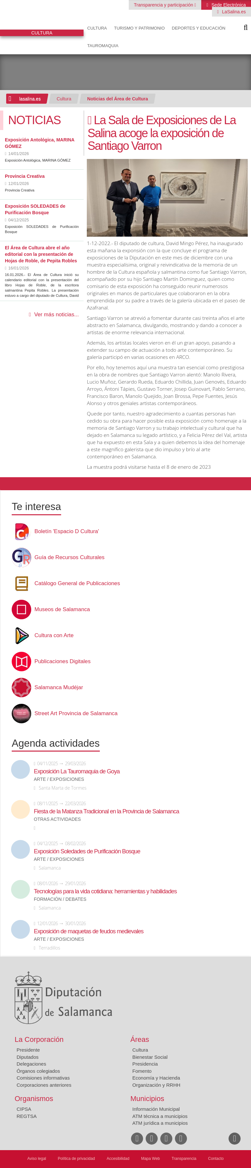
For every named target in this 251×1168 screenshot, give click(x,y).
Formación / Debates (60, 899)
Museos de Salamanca (62, 609)
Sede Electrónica (228, 4)
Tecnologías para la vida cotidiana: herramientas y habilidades (105, 891)
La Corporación (39, 1039)
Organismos (34, 1099)
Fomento (142, 1071)
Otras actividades (57, 819)
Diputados (28, 1057)
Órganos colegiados (38, 1071)
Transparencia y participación (164, 4)
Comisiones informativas (43, 1078)
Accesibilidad (118, 1158)
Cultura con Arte (53, 635)
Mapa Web (150, 1158)
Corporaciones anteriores (44, 1085)
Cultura (97, 28)
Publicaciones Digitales (62, 661)
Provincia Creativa (25, 176)
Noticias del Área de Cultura (117, 98)
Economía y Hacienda (156, 1078)
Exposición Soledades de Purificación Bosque (87, 851)
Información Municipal (156, 1109)
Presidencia (145, 1064)
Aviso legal (36, 1158)
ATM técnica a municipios (160, 1116)
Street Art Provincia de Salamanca (76, 713)
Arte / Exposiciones (59, 779)
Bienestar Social (149, 1057)
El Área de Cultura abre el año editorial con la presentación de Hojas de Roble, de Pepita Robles (41, 254)
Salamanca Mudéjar (58, 687)
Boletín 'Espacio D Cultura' (66, 531)
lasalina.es (30, 98)
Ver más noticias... (56, 314)
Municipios (147, 1099)
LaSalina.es (233, 11)
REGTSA (27, 1116)
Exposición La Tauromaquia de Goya (77, 771)
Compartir (8, 483)
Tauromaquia (102, 45)
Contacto (216, 1158)
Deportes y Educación (199, 28)
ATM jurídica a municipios (160, 1123)
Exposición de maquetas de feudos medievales (88, 931)
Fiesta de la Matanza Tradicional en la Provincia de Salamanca (106, 811)
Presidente (28, 1050)
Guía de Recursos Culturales (69, 557)
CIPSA (24, 1109)
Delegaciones (31, 1064)
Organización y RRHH (156, 1085)
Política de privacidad (76, 1158)
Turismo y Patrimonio (139, 28)
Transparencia (184, 1158)
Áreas (139, 1039)
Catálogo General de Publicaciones (77, 583)
